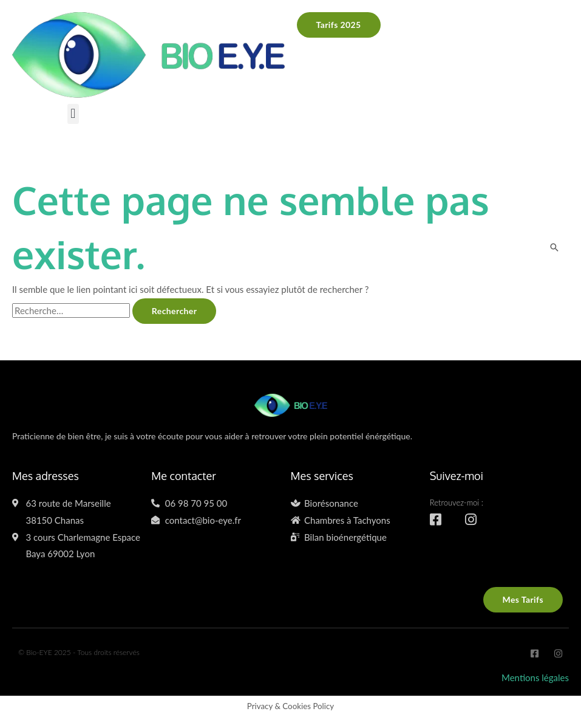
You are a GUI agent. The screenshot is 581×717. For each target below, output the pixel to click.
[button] (73, 114)
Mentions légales (535, 677)
